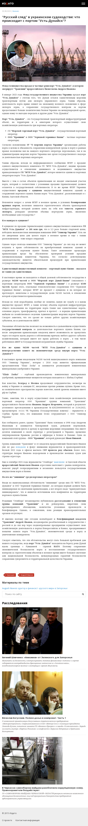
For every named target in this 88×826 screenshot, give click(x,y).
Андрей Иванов (27, 575)
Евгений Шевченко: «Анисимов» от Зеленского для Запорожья (37, 657)
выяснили (59, 462)
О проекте (7, 820)
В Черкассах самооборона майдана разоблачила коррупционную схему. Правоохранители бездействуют (42, 789)
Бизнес (16, 11)
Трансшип (10, 575)
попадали (21, 447)
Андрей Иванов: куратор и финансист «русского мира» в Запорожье (34, 588)
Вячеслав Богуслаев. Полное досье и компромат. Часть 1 (34, 717)
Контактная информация (27, 820)
